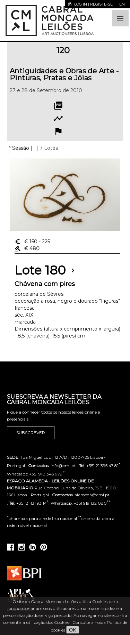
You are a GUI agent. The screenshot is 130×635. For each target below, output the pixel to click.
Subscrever (30, 432)
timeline (58, 118)
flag (58, 131)
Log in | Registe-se (90, 4)
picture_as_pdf (58, 106)
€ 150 (32, 241)
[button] (120, 18)
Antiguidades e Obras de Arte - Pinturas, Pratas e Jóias (64, 74)
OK (72, 630)
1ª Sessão (18, 148)
